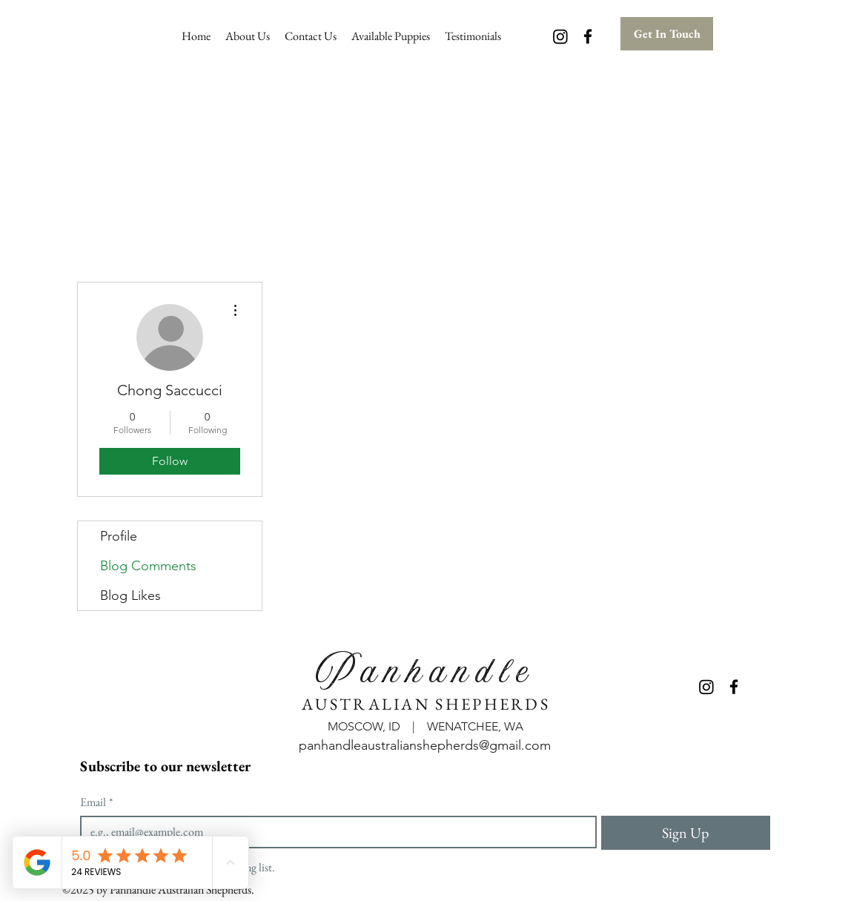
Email (96, 802)
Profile (118, 536)
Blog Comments (148, 566)
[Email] (334, 832)
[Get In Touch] (666, 33)
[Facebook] (587, 36)
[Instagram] (560, 36)
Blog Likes (130, 595)
